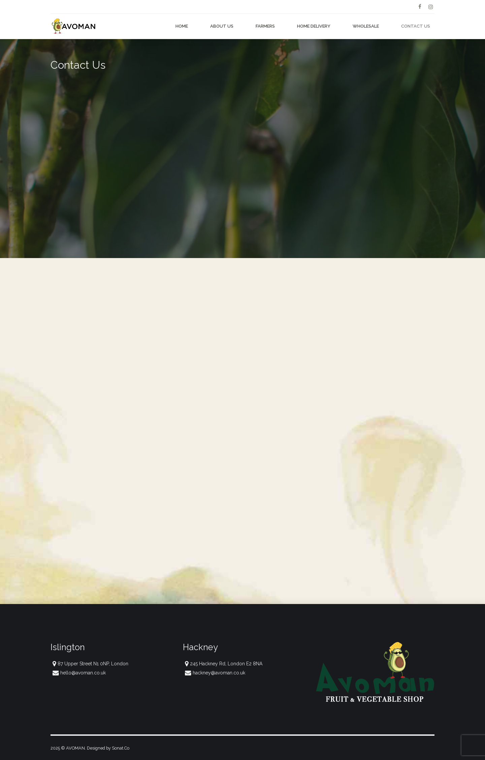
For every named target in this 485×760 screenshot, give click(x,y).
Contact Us (415, 26)
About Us (221, 26)
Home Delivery (313, 26)
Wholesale (366, 26)
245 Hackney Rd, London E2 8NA (226, 663)
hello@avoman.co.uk (83, 672)
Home (181, 26)
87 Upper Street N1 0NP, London (93, 663)
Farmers (265, 26)
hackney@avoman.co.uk (219, 672)
